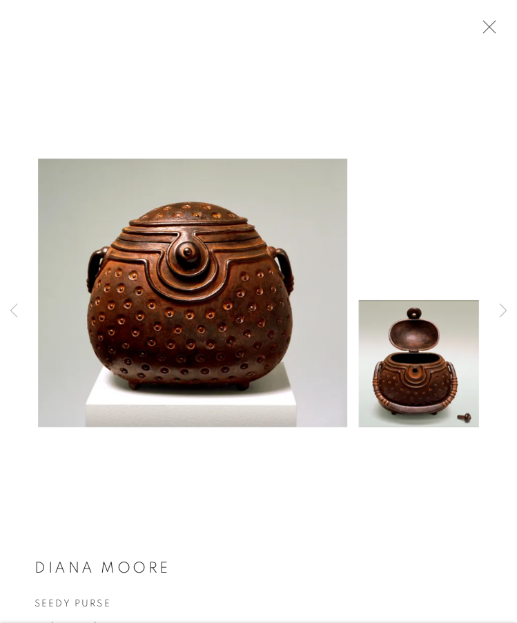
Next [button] (503, 311)
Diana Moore (102, 578)
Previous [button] (14, 311)
